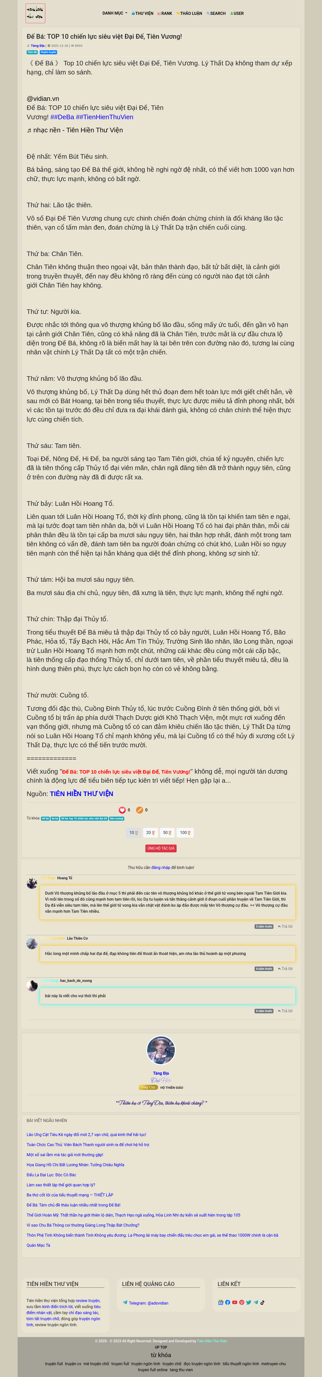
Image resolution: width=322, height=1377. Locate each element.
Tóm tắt (32, 52)
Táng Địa (38, 46)
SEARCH (216, 13)
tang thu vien (181, 1369)
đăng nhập (160, 867)
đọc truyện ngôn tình (202, 1363)
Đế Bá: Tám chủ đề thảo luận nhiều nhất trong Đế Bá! (73, 1205)
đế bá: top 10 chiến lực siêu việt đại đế (84, 818)
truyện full (54, 1363)
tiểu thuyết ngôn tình (241, 1363)
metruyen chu (273, 1363)
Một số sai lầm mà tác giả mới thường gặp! (65, 1154)
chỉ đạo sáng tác (83, 1312)
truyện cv (73, 1363)
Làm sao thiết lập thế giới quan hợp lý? (61, 1185)
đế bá (45, 818)
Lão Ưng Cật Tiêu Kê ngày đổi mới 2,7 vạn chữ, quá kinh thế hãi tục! (86, 1134)
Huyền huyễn (48, 52)
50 (167, 832)
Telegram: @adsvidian (145, 1303)
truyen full (120, 1363)
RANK (164, 13)
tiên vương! (116, 818)
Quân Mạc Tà (38, 1245)
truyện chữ (172, 1363)
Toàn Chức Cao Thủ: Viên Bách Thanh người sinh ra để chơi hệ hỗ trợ (88, 1144)
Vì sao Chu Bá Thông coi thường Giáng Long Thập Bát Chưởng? (83, 1225)
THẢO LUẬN (189, 13)
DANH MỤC (113, 13)
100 (185, 832)
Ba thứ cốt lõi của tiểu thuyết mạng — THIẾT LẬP (70, 1195)
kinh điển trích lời (57, 1306)
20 (150, 832)
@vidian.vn (43, 98)
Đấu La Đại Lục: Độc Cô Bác (51, 1175)
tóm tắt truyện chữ (42, 1318)
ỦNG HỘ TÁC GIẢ (161, 848)
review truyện (87, 1300)
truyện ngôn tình (145, 1363)
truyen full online (153, 1369)
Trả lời (285, 926)
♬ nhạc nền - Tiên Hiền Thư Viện (75, 130)
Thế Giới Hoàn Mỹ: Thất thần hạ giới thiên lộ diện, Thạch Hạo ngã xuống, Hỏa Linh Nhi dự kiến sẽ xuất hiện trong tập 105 (133, 1215)
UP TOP (161, 1347)
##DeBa (62, 117)
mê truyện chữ (96, 1363)
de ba (55, 818)
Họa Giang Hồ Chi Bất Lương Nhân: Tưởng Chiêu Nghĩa (75, 1164)
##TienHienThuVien (104, 117)
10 (134, 832)
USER (237, 13)
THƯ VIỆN (142, 13)
